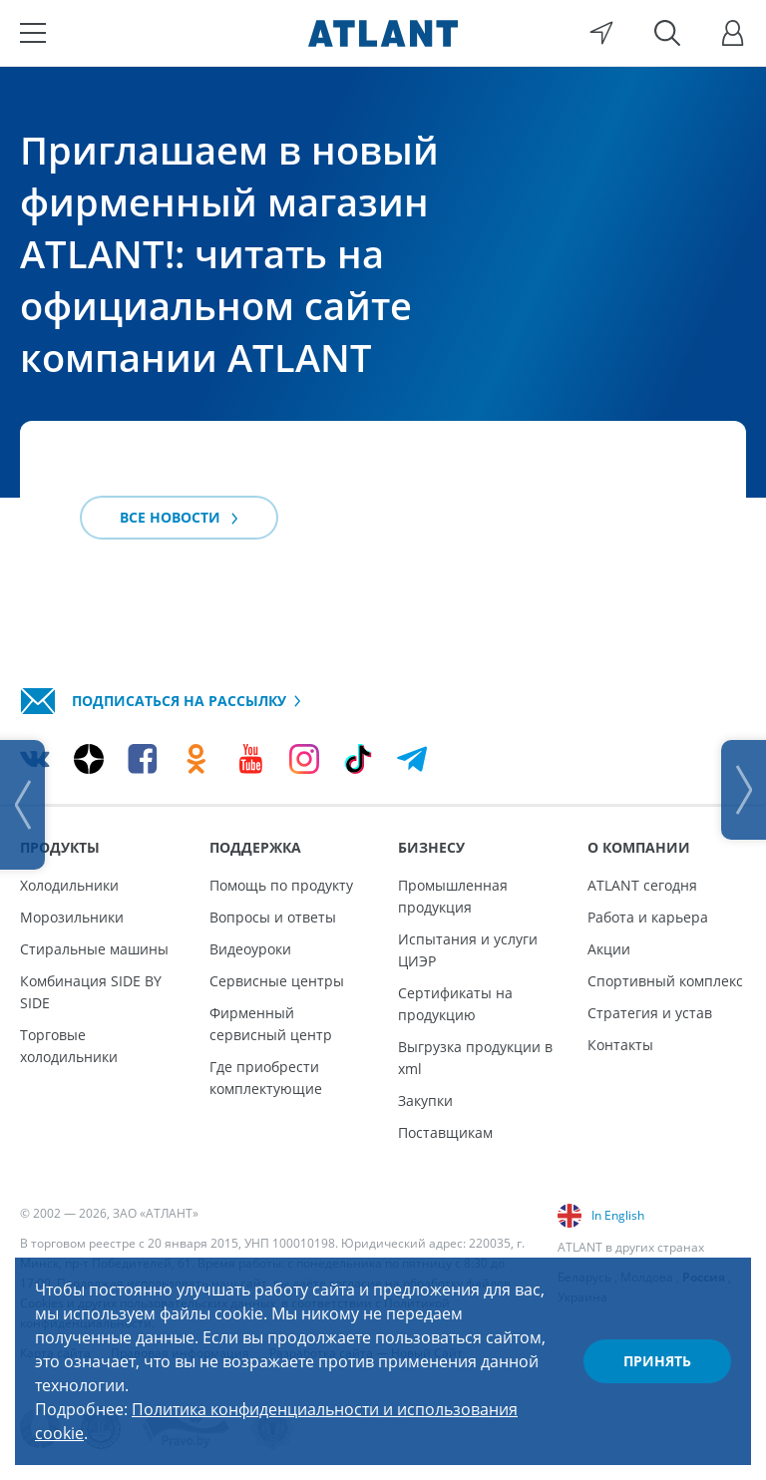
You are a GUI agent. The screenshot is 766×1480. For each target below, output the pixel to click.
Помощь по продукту (281, 885)
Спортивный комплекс (665, 980)
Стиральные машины (94, 948)
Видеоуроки (250, 948)
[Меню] (33, 33)
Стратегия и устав (649, 1012)
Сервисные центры (276, 980)
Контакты (620, 1044)
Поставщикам (445, 1132)
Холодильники (69, 885)
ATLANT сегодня (642, 885)
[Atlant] (383, 33)
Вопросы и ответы (272, 917)
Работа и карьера (647, 917)
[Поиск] (667, 33)
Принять (657, 1360)
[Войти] (733, 33)
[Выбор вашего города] (601, 33)
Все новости (179, 517)
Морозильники (72, 917)
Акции (608, 948)
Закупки (425, 1100)
